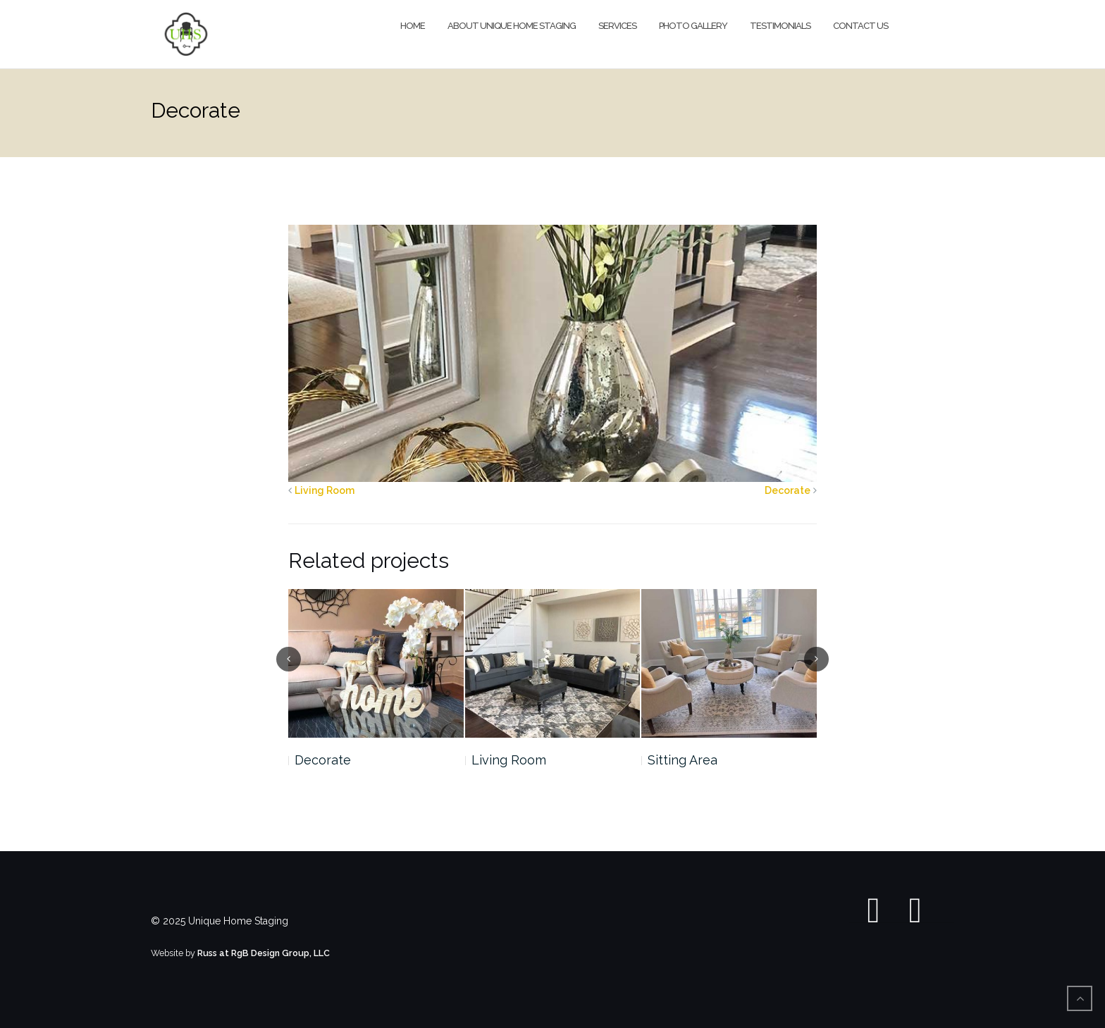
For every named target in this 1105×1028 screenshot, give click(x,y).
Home (412, 25)
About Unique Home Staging (511, 25)
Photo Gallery (693, 25)
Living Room (324, 490)
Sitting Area (682, 760)
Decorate (787, 490)
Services (617, 25)
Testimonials (780, 25)
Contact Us (860, 25)
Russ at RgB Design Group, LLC (263, 953)
